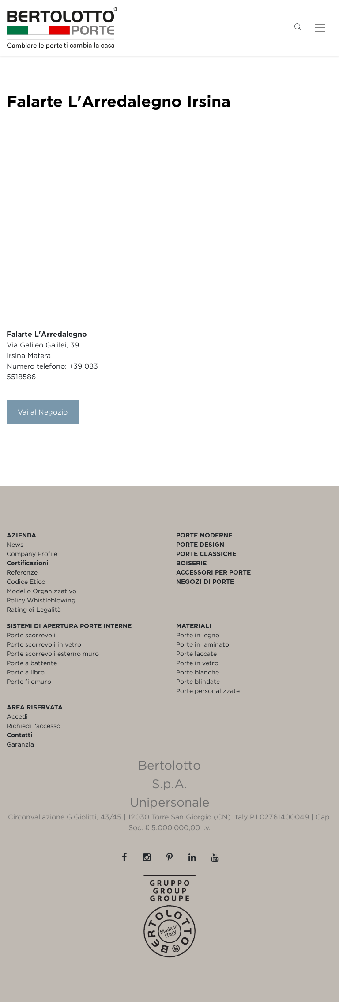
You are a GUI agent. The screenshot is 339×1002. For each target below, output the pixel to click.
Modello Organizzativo (41, 590)
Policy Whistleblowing (41, 600)
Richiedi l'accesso (33, 725)
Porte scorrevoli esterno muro (53, 653)
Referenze (22, 572)
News (15, 544)
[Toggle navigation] (320, 27)
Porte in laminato (202, 644)
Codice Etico (26, 581)
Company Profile (32, 553)
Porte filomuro (29, 681)
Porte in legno (197, 635)
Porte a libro (26, 672)
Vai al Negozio (43, 412)
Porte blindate (198, 681)
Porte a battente (32, 662)
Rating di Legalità (34, 609)
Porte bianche (197, 672)
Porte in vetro (197, 662)
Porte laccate (196, 653)
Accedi (17, 716)
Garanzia (20, 744)
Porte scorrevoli (31, 635)
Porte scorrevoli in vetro (44, 644)
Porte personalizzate (208, 690)
